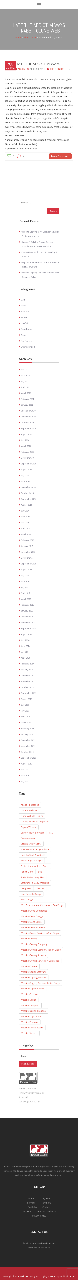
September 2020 (28, 428)
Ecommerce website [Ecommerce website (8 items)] (31, 843)
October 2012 (27, 752)
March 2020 (26, 446)
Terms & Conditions (45, 1211)
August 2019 (26, 469)
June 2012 (25, 775)
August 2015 (26, 569)
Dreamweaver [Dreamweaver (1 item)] (28, 838)
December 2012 (28, 740)
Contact (46, 1207)
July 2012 (25, 769)
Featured (25, 311)
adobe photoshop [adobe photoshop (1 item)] (30, 804)
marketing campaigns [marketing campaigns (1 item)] (32, 860)
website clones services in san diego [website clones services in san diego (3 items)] (40, 933)
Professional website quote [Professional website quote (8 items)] (35, 866)
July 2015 (25, 575)
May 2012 (25, 781)
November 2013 (28, 681)
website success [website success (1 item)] (29, 1033)
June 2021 (25, 375)
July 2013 (25, 704)
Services (31, 1202)
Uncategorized (28, 346)
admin (21, 69)
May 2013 (25, 710)
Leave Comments (60, 156)
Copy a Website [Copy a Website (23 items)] (29, 827)
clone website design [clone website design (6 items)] (32, 815)
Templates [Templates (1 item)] (26, 888)
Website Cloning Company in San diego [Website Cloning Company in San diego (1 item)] (41, 949)
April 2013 (25, 716)
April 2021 (25, 387)
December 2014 (28, 616)
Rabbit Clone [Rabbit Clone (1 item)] (27, 871)
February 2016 (27, 540)
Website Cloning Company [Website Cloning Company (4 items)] (34, 944)
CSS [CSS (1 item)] (51, 832)
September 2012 (28, 757)
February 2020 (27, 452)
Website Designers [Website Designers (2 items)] (30, 1005)
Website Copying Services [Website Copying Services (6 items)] (33, 977)
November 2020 (28, 416)
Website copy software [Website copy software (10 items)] (32, 988)
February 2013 (27, 728)
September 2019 (28, 463)
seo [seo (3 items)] (40, 871)
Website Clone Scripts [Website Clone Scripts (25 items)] (32, 921)
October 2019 (27, 457)
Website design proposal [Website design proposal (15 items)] (33, 1010)
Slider (23, 335)
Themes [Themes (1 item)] (40, 888)
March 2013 (26, 722)
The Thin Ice (30, 37)
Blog (23, 299)
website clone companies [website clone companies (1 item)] (34, 910)
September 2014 (28, 628)
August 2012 (26, 763)
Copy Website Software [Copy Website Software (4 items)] (32, 832)
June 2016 (25, 516)
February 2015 (27, 604)
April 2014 (25, 657)
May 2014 (25, 652)
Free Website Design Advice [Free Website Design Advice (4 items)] (35, 849)
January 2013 (27, 734)
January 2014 (27, 669)
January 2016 (27, 546)
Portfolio (25, 323)
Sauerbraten (27, 329)
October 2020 (27, 422)
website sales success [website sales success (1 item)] (32, 1027)
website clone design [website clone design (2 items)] (32, 916)
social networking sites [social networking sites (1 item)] (32, 877)
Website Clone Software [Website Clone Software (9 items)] (33, 927)
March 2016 (26, 534)
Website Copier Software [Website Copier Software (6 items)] (33, 971)
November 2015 (28, 552)
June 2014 (25, 646)
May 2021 (25, 381)
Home (18, 37)
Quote (46, 1198)
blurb (23, 305)
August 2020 (26, 434)
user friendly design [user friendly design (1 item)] (31, 894)
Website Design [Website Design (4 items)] (28, 999)
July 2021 (25, 369)
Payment (46, 1202)
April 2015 (25, 593)
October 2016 (27, 493)
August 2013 (26, 699)
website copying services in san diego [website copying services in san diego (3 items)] (40, 983)
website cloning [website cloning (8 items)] (29, 938)
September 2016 (28, 499)
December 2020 (28, 410)
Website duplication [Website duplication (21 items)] (31, 1016)
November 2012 (28, 746)
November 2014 (28, 622)
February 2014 (27, 663)
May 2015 (25, 587)
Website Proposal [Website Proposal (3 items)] (29, 1022)
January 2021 (27, 404)
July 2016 (25, 510)
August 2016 (26, 504)
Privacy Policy (39, 1215)
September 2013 (28, 693)
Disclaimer (27, 1211)
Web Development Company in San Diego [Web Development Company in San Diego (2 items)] (42, 905)
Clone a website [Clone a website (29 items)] (29, 810)
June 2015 (25, 581)
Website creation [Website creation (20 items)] (29, 994)
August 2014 (26, 634)
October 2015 (27, 557)
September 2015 (28, 563)
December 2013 (28, 675)
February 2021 (27, 399)
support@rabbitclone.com (42, 1243)
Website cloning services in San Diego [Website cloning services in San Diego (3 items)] (40, 960)
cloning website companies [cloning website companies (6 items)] (35, 821)
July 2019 (25, 475)
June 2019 (25, 481)
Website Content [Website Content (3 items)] (29, 966)
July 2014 (25, 640)
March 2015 (26, 599)
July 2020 (25, 440)
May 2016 (25, 522)
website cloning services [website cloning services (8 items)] (33, 955)
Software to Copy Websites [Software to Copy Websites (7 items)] (35, 882)
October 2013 (27, 687)
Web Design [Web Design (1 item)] (27, 899)
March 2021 (26, 393)
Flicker (24, 317)
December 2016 (28, 487)
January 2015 (27, 610)
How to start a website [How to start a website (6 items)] (33, 854)
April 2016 (25, 528)
